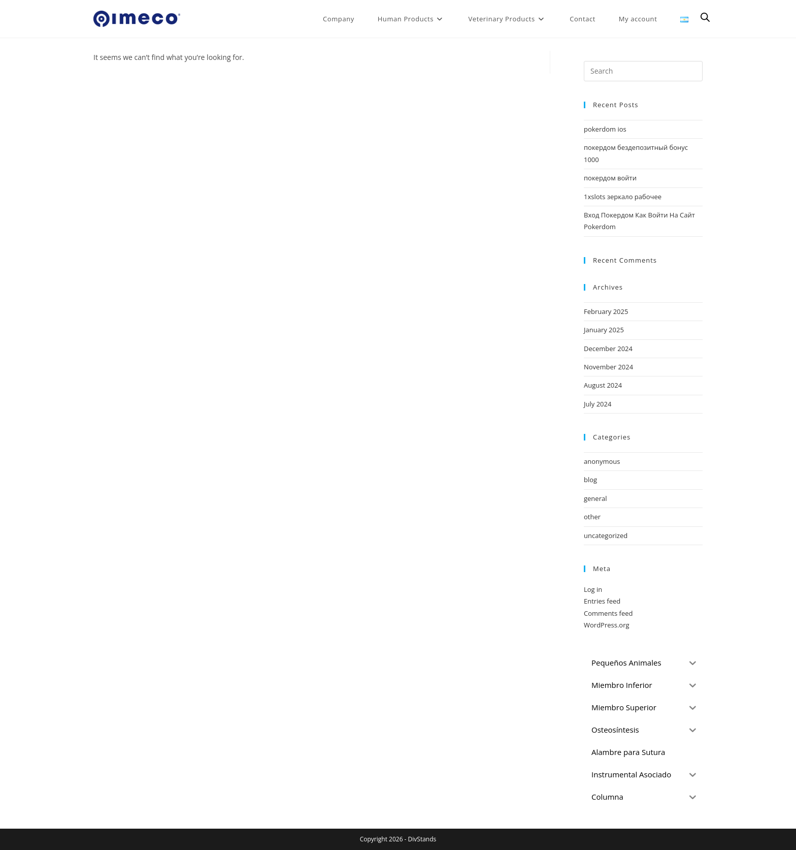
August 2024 (603, 385)
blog (590, 479)
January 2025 (604, 329)
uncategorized (605, 535)
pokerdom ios (605, 129)
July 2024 (597, 403)
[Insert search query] (643, 71)
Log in (593, 589)
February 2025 (606, 311)
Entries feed (602, 601)
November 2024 (608, 366)
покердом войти (610, 177)
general (595, 498)
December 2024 (608, 348)
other (592, 516)
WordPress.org (606, 624)
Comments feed (608, 613)
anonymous (602, 461)
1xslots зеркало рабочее (622, 196)
